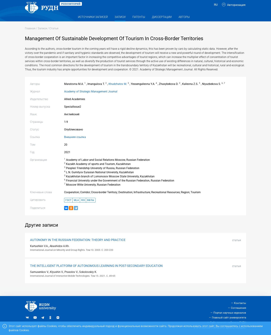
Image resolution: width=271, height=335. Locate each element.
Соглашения (238, 307)
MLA (76, 206)
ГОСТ (68, 206)
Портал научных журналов (229, 312)
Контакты (240, 303)
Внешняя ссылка (75, 143)
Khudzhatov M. (118, 90)
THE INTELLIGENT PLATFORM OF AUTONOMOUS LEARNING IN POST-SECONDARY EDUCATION (96, 272)
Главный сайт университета (229, 317)
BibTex (90, 206)
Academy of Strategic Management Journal (90, 97)
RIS (83, 206)
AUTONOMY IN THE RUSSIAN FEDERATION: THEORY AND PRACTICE (77, 246)
